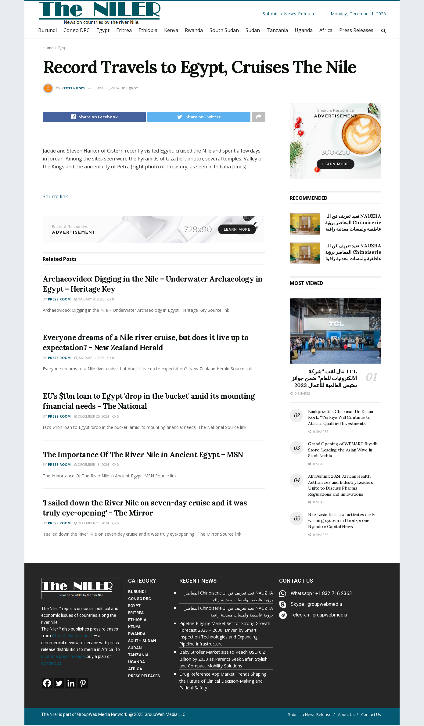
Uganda (304, 30)
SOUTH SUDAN (142, 642)
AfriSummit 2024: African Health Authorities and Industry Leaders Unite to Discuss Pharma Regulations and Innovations (340, 485)
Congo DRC (76, 30)
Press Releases (356, 30)
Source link (55, 198)
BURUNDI (137, 593)
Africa (325, 30)
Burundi (47, 30)
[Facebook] (47, 684)
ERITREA (136, 614)
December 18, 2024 (91, 466)
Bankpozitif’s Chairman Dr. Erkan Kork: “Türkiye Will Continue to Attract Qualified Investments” (340, 417)
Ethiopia (147, 30)
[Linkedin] (71, 684)
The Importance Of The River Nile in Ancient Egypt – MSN (143, 456)
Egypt (103, 30)
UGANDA (136, 663)
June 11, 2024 (107, 88)
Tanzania (277, 30)
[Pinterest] (82, 684)
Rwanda (194, 30)
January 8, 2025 (89, 301)
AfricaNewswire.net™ (72, 636)
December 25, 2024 (91, 418)
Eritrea (124, 30)
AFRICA (135, 670)
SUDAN (135, 649)
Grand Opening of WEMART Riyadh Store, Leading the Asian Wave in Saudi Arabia (343, 449)
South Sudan (224, 30)
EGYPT (134, 607)
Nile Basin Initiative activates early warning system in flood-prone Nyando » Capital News (341, 520)
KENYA (134, 628)
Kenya (171, 30)
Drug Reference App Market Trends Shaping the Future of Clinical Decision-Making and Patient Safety (222, 682)
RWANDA (137, 635)
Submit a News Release (289, 13)
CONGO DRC (139, 600)
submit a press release (63, 657)
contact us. (51, 664)
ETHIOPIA (137, 621)
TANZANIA (138, 656)
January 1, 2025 (89, 359)
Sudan (253, 30)
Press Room (73, 88)
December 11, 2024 (91, 525)
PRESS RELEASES (144, 677)
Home (48, 47)
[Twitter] (59, 684)
